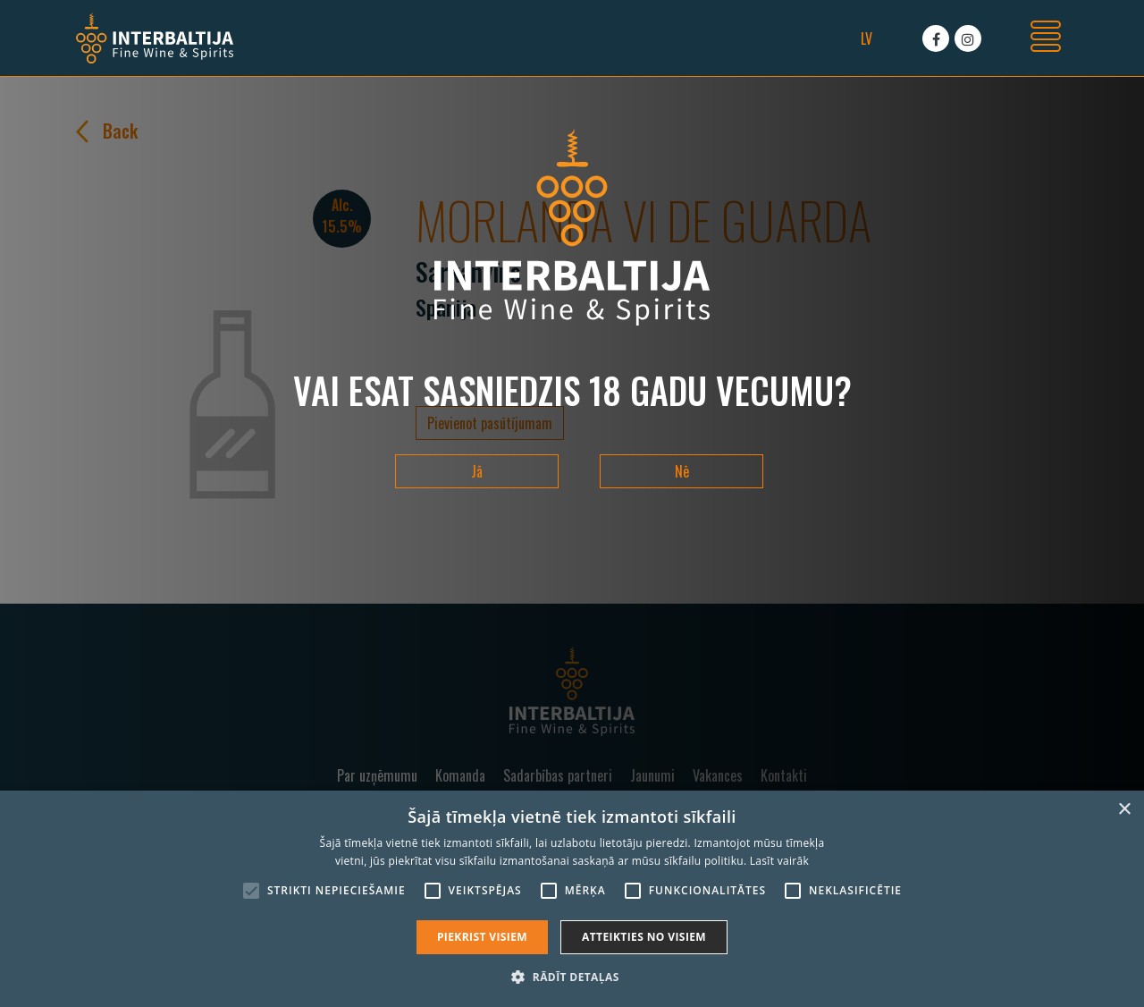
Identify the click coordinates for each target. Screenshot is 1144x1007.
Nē (682, 471)
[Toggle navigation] (1045, 38)
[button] (571, 977)
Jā (477, 471)
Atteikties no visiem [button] (644, 936)
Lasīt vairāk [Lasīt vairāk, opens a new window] (779, 860)
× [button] (1124, 810)
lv (866, 38)
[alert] (572, 899)
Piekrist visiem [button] (482, 936)
